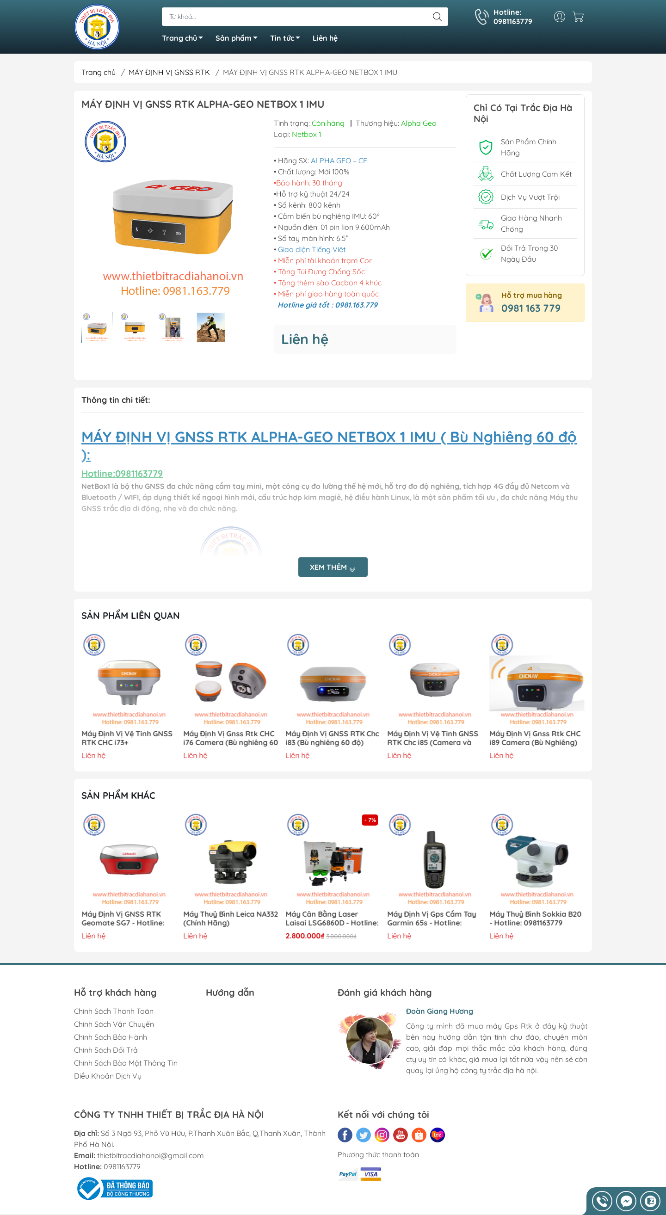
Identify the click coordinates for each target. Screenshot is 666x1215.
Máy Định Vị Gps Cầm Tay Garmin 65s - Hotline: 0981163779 (432, 919)
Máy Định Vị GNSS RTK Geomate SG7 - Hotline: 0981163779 (122, 919)
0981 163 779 (531, 308)
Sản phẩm (239, 39)
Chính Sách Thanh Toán (114, 1011)
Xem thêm (333, 567)
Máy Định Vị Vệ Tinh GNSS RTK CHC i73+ (127, 738)
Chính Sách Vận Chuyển (114, 1024)
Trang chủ (185, 39)
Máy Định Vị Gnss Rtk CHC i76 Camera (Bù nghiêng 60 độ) (231, 738)
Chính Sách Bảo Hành (110, 1037)
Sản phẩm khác (118, 795)
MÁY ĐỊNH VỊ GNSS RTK (169, 72)
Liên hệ (325, 38)
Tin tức (287, 39)
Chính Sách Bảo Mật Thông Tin (126, 1062)
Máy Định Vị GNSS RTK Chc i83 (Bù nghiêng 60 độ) (332, 738)
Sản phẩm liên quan (130, 615)
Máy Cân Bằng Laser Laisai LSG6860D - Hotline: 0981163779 (331, 919)
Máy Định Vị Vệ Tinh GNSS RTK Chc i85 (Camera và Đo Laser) (433, 738)
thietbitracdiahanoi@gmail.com (150, 1155)
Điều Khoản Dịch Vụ (108, 1075)
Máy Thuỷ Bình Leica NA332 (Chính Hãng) (231, 918)
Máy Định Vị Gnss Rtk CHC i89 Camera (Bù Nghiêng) (534, 738)
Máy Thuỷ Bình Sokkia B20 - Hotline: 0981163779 (535, 918)
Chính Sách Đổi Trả (106, 1050)
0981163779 (122, 1166)
